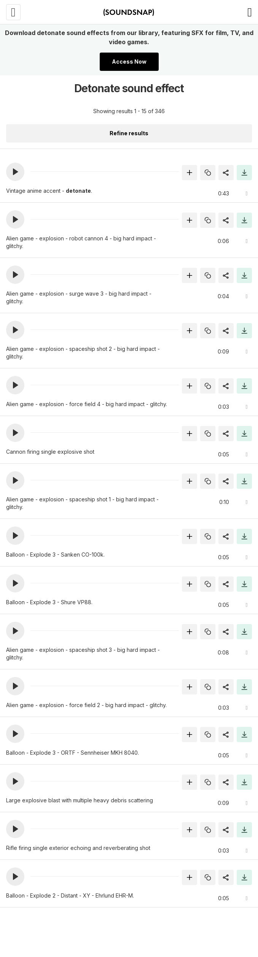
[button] (15, 172)
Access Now (129, 61)
